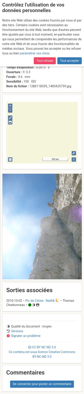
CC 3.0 (42, 351)
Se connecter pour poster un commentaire (42, 384)
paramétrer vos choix (35, 53)
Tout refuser (44, 60)
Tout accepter (69, 60)
